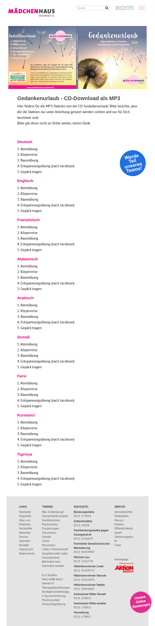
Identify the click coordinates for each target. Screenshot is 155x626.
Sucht (45, 541)
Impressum (26, 549)
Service (23, 536)
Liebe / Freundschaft (55, 549)
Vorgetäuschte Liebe (55, 553)
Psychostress (50, 524)
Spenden (24, 541)
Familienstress (51, 520)
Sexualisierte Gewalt (55, 516)
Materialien (121, 516)
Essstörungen (50, 528)
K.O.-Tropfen (49, 575)
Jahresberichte (123, 512)
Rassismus (48, 545)
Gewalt (46, 536)
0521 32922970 (84, 579)
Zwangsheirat (50, 557)
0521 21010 (82, 525)
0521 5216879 (83, 538)
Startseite (25, 512)
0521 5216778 (83, 561)
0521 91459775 (84, 570)
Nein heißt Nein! (52, 579)
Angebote (25, 516)
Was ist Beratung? (53, 512)
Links (117, 545)
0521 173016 (82, 516)
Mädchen (25, 524)
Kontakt (24, 545)
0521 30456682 (84, 589)
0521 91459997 (84, 552)
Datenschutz (27, 553)
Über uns (24, 520)
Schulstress (49, 532)
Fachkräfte (25, 528)
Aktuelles (25, 532)
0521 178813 (82, 598)
